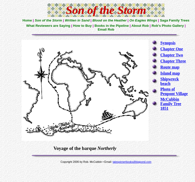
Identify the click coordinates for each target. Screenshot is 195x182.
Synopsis (168, 43)
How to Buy (82, 26)
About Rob (140, 26)
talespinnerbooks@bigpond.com (132, 161)
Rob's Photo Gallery (168, 26)
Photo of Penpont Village (174, 91)
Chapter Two (171, 55)
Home (27, 20)
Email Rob (106, 29)
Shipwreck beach (169, 81)
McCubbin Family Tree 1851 (170, 103)
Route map (170, 67)
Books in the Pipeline (111, 26)
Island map (170, 73)
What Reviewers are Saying (48, 26)
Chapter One (171, 49)
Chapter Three (173, 61)
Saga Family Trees (174, 20)
